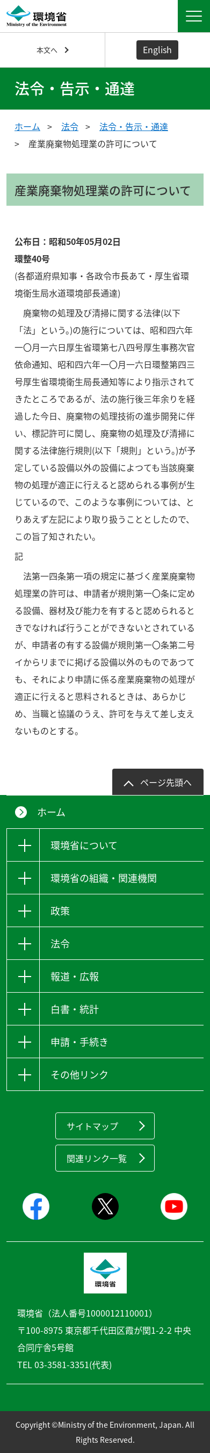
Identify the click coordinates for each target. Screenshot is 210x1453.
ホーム (27, 126)
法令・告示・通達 (133, 126)
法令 (69, 126)
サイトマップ (92, 1125)
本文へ (47, 50)
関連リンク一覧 (97, 1158)
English (157, 49)
